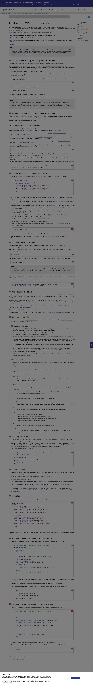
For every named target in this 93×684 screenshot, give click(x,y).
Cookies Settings (66, 679)
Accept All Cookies (76, 679)
